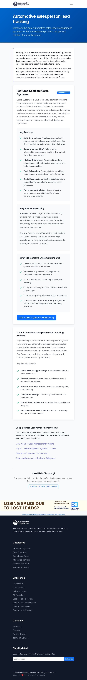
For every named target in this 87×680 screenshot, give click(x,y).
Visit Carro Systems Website (36, 317)
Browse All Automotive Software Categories (35, 458)
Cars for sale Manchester (24, 602)
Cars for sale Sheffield (23, 610)
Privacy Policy (19, 634)
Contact (16, 630)
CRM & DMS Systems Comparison (31, 453)
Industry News (19, 591)
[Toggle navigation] (71, 4)
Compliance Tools (21, 556)
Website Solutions (21, 567)
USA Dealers (19, 587)
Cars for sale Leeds (21, 606)
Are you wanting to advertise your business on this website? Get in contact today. (43, 514)
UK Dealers (18, 583)
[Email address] (38, 659)
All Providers (19, 595)
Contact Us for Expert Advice (43, 486)
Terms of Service (20, 638)
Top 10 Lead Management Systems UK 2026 (36, 448)
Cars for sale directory (23, 599)
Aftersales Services (21, 560)
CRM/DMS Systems (22, 548)
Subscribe (69, 659)
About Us (17, 626)
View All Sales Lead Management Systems (35, 444)
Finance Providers (21, 563)
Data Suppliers (19, 552)
